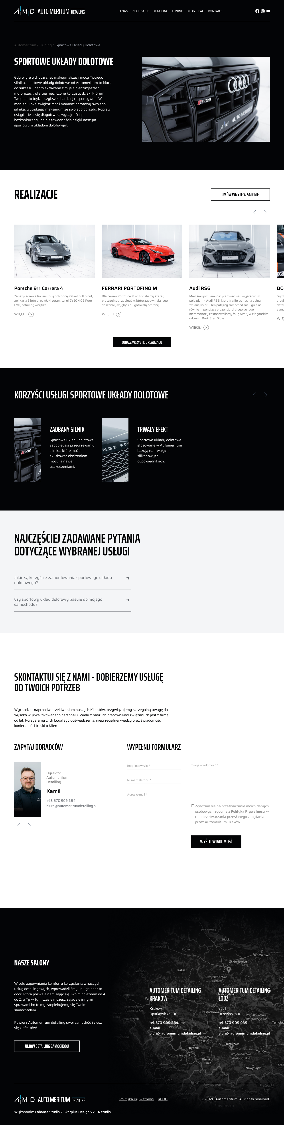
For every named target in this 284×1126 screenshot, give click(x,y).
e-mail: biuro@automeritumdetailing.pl (175, 1031)
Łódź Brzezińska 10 (230, 1011)
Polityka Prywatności (136, 1100)
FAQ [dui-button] (201, 11)
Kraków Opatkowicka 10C (163, 1011)
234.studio (102, 1112)
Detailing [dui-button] (160, 11)
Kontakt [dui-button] (215, 11)
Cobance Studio (47, 1112)
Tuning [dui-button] (177, 11)
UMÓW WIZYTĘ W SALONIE (240, 194)
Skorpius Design (76, 1112)
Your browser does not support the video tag (206, 611)
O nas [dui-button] (123, 11)
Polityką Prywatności (248, 811)
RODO (163, 1100)
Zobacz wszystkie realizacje (142, 342)
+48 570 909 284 (61, 800)
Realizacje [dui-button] (140, 11)
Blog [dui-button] (191, 11)
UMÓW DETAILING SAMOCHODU (47, 1046)
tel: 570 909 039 (233, 1023)
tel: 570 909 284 (164, 1023)
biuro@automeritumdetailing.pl (72, 806)
